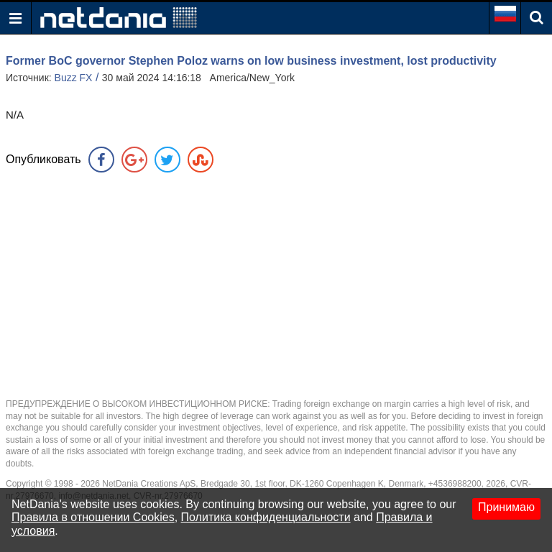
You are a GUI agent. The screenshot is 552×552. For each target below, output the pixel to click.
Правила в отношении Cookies (93, 517)
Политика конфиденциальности (266, 517)
